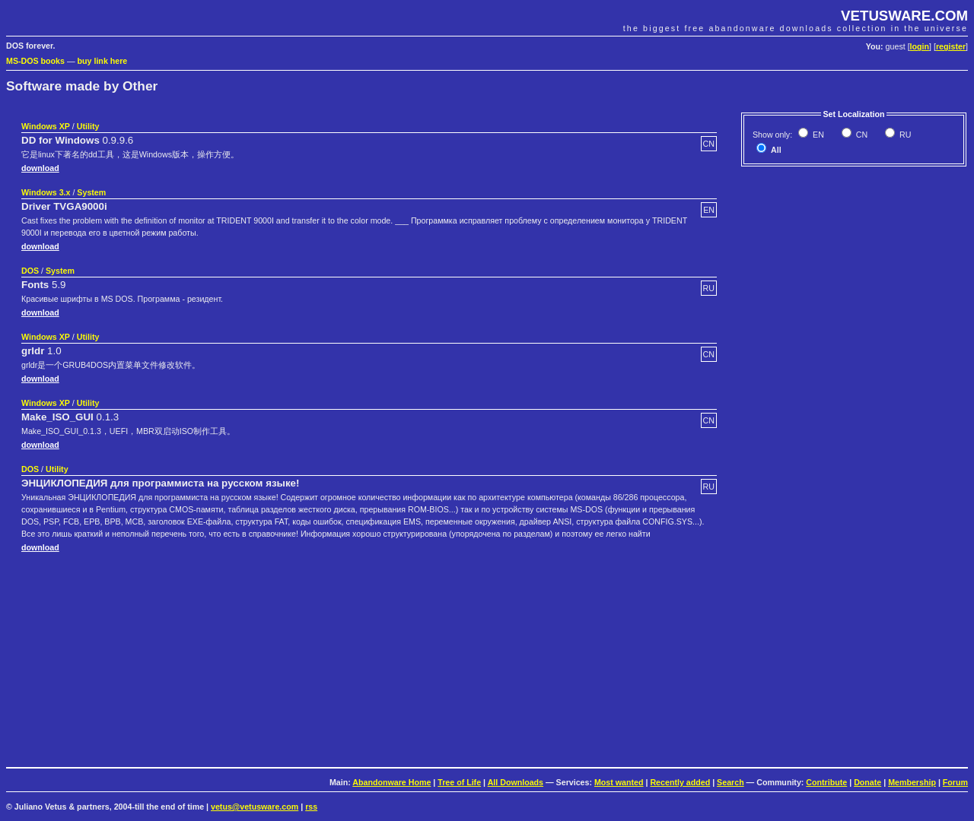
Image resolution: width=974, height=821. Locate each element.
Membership (912, 782)
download (40, 168)
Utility (88, 126)
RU (904, 134)
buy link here (103, 60)
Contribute (826, 782)
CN (860, 134)
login (919, 46)
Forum (955, 782)
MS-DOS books (35, 60)
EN (817, 134)
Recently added (680, 782)
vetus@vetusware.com (254, 806)
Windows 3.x (45, 192)
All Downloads (515, 782)
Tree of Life (459, 782)
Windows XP (45, 126)
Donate (867, 782)
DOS (30, 270)
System (91, 192)
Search (730, 782)
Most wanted (619, 782)
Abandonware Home (391, 782)
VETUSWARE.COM (904, 16)
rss (311, 806)
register (951, 46)
